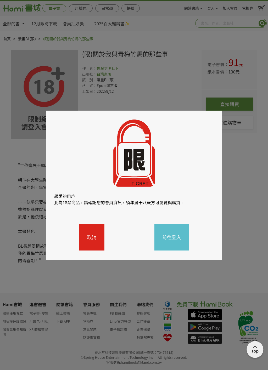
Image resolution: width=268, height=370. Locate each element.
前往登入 (171, 237)
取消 (92, 237)
